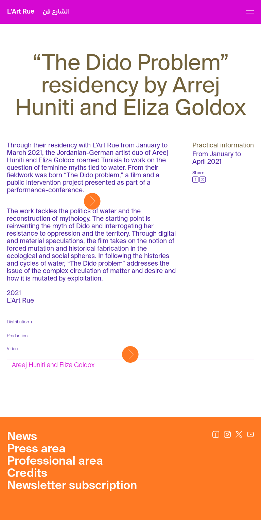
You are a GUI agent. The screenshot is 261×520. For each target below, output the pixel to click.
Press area (36, 449)
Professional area (55, 461)
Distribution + (20, 322)
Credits (27, 474)
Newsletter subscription (72, 486)
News (22, 437)
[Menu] (250, 12)
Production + (19, 336)
